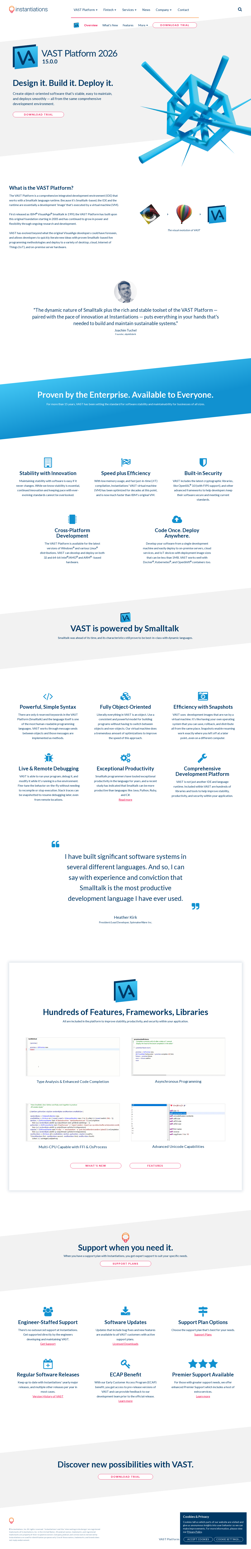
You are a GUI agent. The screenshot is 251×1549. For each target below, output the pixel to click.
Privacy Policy (194, 1531)
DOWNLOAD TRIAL (38, 114)
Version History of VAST (48, 1396)
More (143, 25)
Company (164, 10)
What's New (110, 25)
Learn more (125, 1401)
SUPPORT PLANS (125, 1263)
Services (129, 10)
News (146, 10)
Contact (183, 10)
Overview (91, 25)
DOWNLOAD (174, 25)
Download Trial (125, 1476)
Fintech (110, 10)
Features (128, 25)
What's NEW (95, 1165)
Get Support (48, 1343)
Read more (125, 799)
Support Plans (203, 1334)
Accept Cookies (198, 1539)
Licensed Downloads (125, 1343)
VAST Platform (86, 10)
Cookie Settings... (228, 1539)
